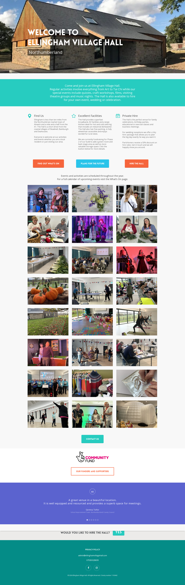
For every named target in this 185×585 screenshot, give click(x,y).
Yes (118, 532)
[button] (48, 163)
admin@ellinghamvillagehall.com (92, 555)
